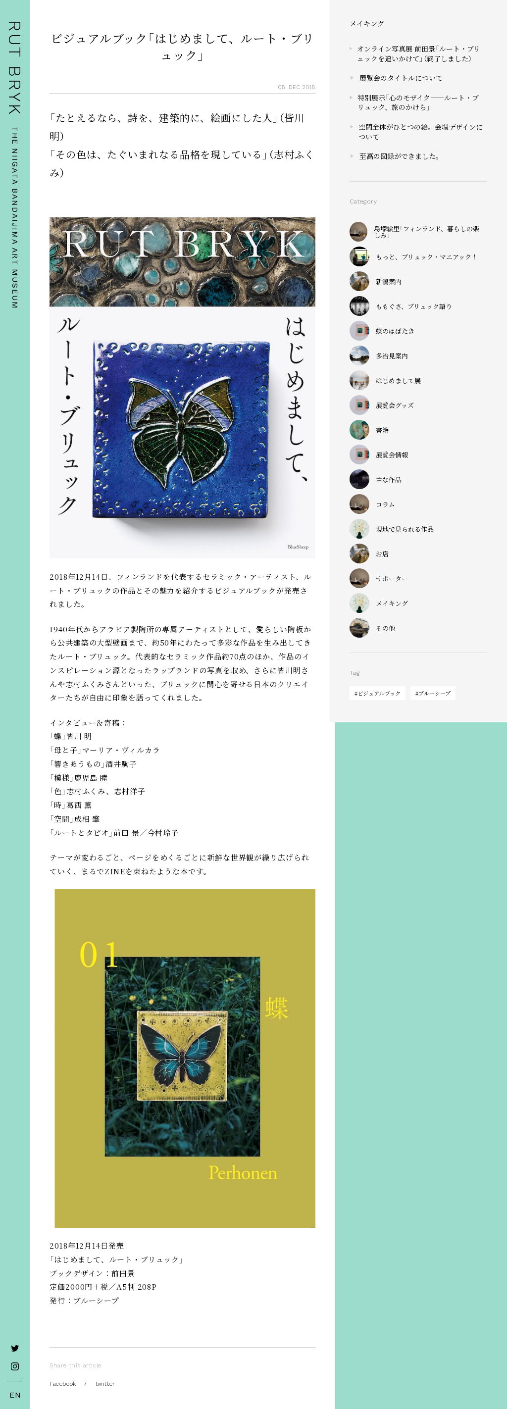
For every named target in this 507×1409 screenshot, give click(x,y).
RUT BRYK (14, 68)
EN (15, 1395)
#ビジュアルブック (378, 693)
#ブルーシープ (433, 693)
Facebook (63, 1383)
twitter (105, 1383)
